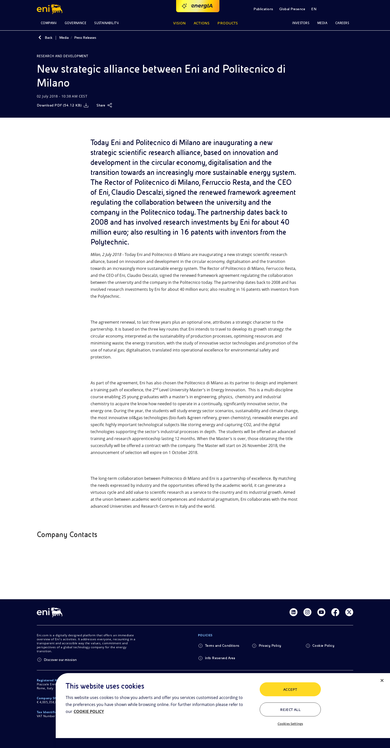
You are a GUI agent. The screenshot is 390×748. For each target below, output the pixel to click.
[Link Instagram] (307, 612)
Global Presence (292, 9)
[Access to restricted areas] (347, 9)
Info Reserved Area (220, 658)
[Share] (104, 105)
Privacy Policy (270, 646)
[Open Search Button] (333, 9)
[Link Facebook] (335, 612)
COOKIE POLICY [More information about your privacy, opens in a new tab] (89, 711)
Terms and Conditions (222, 646)
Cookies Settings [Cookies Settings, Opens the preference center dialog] (290, 723)
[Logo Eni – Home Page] (50, 9)
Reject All (290, 710)
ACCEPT (290, 690)
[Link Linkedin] (293, 612)
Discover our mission (60, 660)
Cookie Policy (323, 646)
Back (48, 38)
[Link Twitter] (349, 612)
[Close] (382, 680)
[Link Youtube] (321, 612)
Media (64, 38)
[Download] (63, 105)
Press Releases (85, 38)
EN (313, 9)
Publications (263, 9)
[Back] (40, 38)
